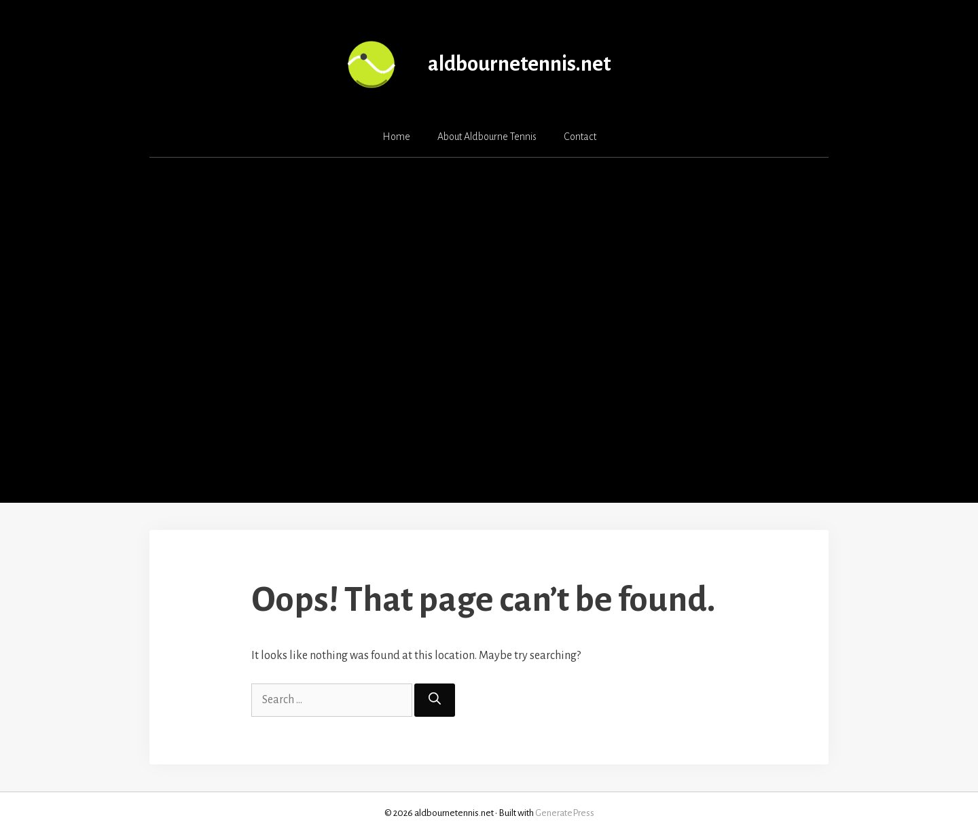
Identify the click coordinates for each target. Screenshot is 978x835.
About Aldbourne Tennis (487, 136)
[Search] (434, 700)
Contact (580, 136)
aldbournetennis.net (519, 64)
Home (396, 136)
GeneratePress (564, 813)
